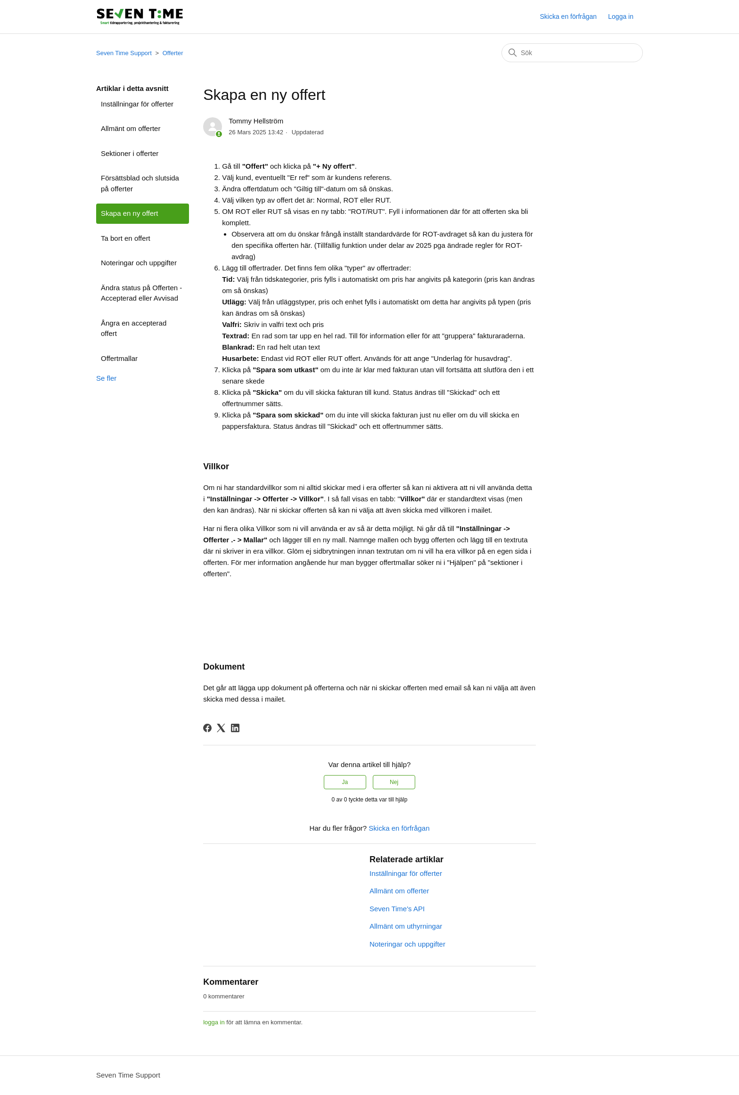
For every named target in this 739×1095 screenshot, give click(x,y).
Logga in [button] (620, 16)
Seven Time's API (397, 909)
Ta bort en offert (125, 238)
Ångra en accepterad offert (133, 328)
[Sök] (572, 52)
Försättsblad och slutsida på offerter (140, 183)
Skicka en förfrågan (568, 16)
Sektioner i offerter (129, 153)
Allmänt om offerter (130, 128)
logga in (214, 1022)
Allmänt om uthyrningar (406, 926)
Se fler (106, 378)
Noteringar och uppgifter (139, 263)
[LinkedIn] (235, 728)
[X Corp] (221, 728)
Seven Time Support (124, 53)
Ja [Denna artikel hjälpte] (345, 782)
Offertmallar (119, 358)
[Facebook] (207, 728)
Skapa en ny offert (129, 213)
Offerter (173, 53)
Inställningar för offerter (137, 104)
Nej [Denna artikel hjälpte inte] (394, 782)
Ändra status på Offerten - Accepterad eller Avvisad (141, 293)
